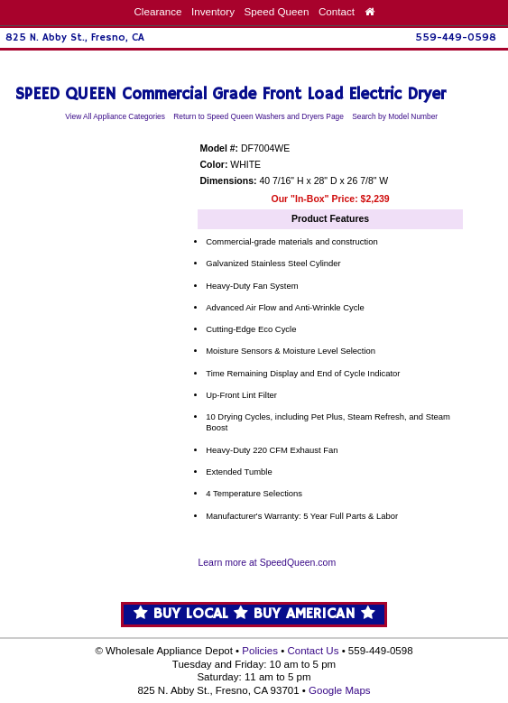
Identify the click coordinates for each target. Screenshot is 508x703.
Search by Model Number (395, 116)
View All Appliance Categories (115, 116)
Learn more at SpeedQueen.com (267, 563)
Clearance (157, 11)
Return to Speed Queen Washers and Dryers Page (258, 116)
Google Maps (340, 690)
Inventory (213, 11)
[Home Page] (369, 11)
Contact (337, 11)
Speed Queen (276, 11)
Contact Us (312, 650)
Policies (260, 650)
